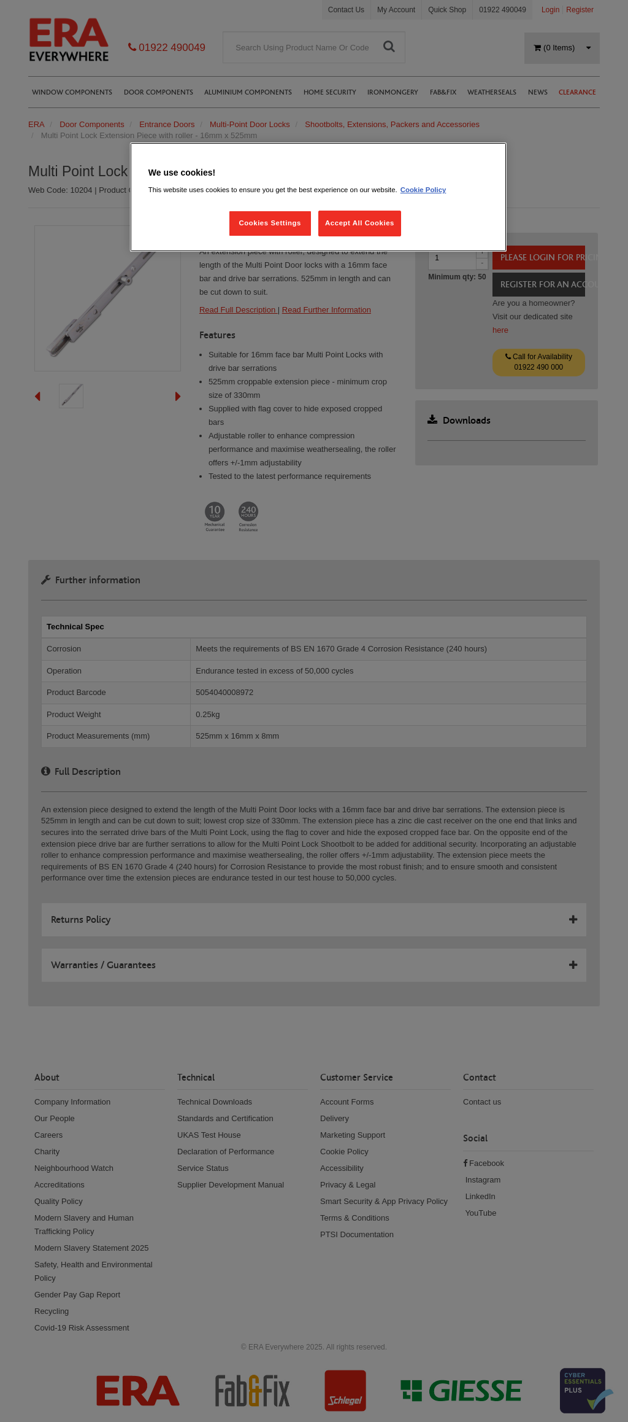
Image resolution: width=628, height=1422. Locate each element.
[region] (318, 197)
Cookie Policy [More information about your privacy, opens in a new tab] (423, 189)
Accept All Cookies (359, 223)
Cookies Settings (270, 223)
